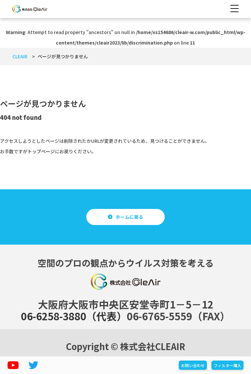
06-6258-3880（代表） (74, 316)
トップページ (41, 151)
